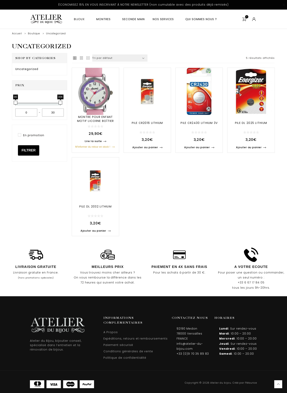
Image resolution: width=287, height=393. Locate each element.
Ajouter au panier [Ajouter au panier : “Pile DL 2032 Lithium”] (93, 231)
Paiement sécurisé (118, 345)
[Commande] (119, 58)
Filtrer (29, 150)
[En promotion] (19, 134)
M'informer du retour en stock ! (92, 146)
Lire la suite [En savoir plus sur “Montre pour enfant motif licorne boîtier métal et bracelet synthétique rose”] (93, 141)
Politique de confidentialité (124, 358)
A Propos (110, 332)
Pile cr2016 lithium (147, 123)
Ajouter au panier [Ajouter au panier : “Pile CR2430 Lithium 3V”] (197, 147)
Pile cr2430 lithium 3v (199, 123)
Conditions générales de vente (128, 351)
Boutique (34, 33)
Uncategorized (26, 69)
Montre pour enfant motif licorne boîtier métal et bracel (95, 121)
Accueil (17, 33)
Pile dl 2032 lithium (95, 206)
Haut (278, 384)
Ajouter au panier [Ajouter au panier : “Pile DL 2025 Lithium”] (249, 147)
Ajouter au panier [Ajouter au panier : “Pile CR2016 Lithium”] (145, 147)
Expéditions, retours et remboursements (135, 339)
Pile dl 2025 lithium (251, 123)
